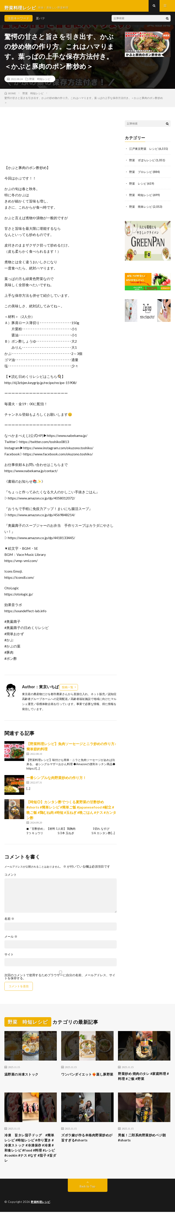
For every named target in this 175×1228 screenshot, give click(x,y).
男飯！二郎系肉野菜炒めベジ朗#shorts (142, 1143)
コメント (10, 878)
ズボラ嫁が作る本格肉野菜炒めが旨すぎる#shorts (85, 1143)
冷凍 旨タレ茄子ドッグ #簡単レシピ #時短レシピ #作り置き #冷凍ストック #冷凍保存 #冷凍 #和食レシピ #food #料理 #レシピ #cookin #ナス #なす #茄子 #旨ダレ (30, 1158)
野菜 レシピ (138, 187)
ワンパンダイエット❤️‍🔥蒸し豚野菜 (86, 1080)
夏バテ (40, 22)
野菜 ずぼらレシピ (143, 164)
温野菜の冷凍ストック (24, 1077)
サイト (9, 958)
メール (10, 940)
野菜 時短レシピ (39, 82)
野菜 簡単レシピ (141, 209)
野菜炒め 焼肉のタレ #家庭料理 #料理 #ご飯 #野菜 (142, 1080)
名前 (9, 922)
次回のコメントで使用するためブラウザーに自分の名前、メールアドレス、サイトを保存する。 (59, 981)
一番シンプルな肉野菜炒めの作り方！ (56, 781)
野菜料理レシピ (41, 1218)
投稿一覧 (67, 691)
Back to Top (87, 1202)
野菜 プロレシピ (141, 175)
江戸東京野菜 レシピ (144, 152)
